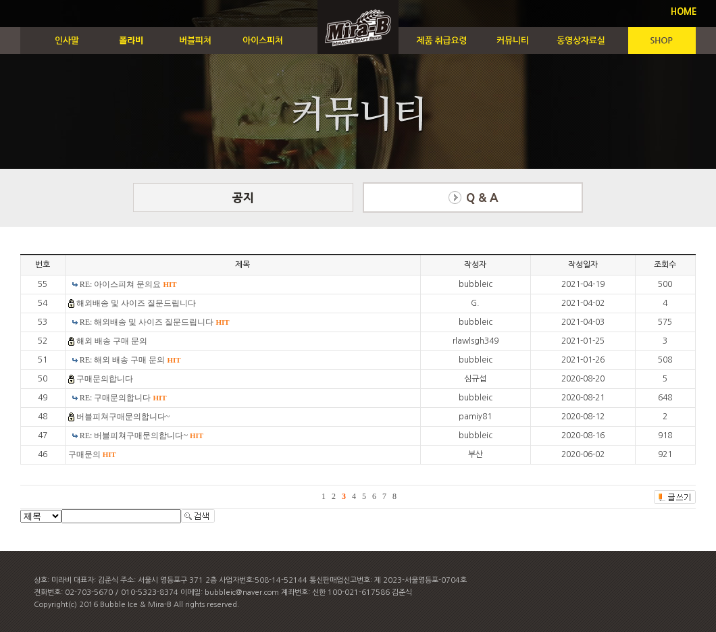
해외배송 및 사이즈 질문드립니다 (136, 303)
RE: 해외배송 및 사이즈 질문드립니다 (155, 322)
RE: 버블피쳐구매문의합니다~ (141, 435)
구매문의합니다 (104, 379)
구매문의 (92, 454)
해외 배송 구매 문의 (111, 341)
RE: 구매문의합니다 (123, 397)
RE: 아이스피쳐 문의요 (128, 284)
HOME (684, 11)
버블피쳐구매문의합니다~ (123, 416)
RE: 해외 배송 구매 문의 (130, 360)
